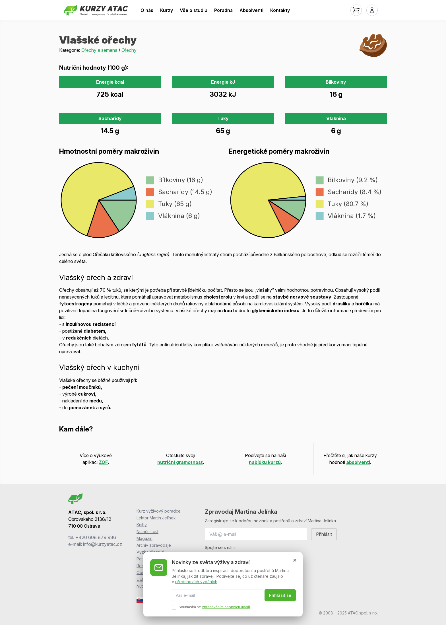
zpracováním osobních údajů (226, 607)
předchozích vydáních (196, 581)
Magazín (144, 538)
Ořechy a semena (99, 50)
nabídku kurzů (265, 462)
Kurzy (166, 10)
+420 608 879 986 (95, 537)
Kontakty (280, 10)
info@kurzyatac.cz (102, 544)
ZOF (103, 462)
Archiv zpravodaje (154, 545)
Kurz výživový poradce (159, 511)
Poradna (223, 10)
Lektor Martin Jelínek (156, 517)
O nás (147, 10)
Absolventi (251, 10)
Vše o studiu (193, 10)
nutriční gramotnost (180, 462)
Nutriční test (147, 531)
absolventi (358, 462)
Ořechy (129, 50)
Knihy (142, 524)
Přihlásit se (280, 595)
